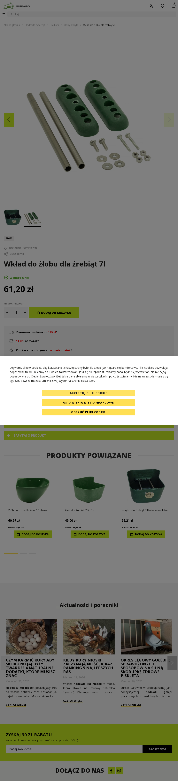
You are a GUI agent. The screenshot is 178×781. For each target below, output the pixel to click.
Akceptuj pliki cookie (88, 393)
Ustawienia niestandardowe (88, 402)
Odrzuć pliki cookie (88, 412)
